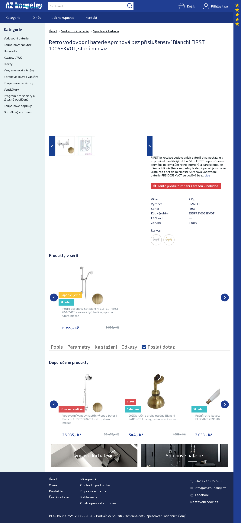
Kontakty (56, 491)
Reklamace (88, 497)
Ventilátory (11, 89)
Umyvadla (10, 51)
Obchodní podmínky (95, 485)
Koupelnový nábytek (17, 44)
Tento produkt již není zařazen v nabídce (185, 186)
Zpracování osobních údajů (166, 516)
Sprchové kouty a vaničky (21, 76)
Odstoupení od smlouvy (98, 503)
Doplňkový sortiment (18, 112)
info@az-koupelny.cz (210, 488)
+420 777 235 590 (208, 481)
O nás (37, 17)
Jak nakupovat (63, 17)
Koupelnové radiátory (18, 83)
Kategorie (13, 17)
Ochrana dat (134, 516)
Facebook (202, 495)
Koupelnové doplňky (18, 105)
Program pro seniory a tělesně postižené (19, 97)
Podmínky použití (109, 516)
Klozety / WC (13, 57)
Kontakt (91, 17)
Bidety (8, 64)
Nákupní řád (89, 479)
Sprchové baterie (106, 31)
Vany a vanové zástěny (19, 70)
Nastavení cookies (204, 502)
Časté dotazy (59, 497)
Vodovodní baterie (16, 38)
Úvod (53, 31)
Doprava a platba (93, 491)
